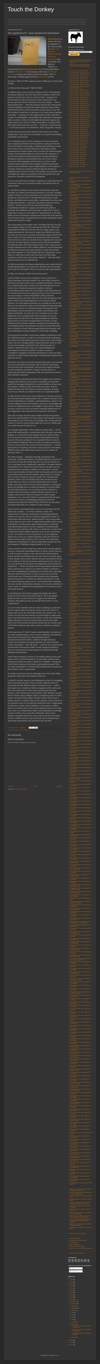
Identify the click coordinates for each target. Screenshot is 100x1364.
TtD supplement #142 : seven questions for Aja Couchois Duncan (81, 711)
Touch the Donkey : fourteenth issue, (79, 141)
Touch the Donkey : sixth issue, (78, 156)
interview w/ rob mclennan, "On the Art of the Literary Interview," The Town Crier (80, 1203)
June (72, 1315)
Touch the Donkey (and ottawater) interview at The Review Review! (81, 1224)
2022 (71, 1288)
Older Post (59, 786)
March (73, 1321)
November (74, 1303)
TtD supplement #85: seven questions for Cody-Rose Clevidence (80, 902)
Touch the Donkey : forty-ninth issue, (79, 71)
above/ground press (75, 1238)
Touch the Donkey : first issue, (77, 166)
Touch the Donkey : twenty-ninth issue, (79, 111)
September (74, 1308)
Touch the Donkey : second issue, (78, 164)
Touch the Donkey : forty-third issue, (79, 82)
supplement (25, 729)
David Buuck (15, 729)
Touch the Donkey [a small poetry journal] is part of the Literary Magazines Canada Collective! (81, 61)
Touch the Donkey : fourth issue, (78, 158)
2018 (71, 1297)
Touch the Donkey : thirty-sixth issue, (79, 98)
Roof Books (42, 77)
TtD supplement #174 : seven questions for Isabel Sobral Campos (81, 604)
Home (35, 786)
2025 (71, 1281)
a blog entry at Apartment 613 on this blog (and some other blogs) (80, 1213)
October (73, 1306)
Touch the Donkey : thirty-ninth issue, (79, 92)
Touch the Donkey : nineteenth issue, (79, 131)
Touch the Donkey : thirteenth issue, (79, 143)
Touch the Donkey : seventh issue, (78, 154)
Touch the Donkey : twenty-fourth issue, (80, 121)
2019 (71, 1295)
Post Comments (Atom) (21, 789)
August (73, 1310)
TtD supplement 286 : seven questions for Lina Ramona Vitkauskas (80, 225)
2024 (71, 1283)
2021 (71, 1290)
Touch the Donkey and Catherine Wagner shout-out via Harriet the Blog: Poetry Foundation (80, 1221)
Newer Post (11, 786)
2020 (71, 1292)
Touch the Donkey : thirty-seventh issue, (80, 95)
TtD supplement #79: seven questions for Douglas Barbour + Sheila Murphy (80, 922)
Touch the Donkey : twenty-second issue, (80, 125)
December (74, 1301)
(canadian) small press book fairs (78, 1240)
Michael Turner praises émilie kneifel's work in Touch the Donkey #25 (81, 1193)
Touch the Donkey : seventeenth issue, (80, 135)
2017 (71, 1299)
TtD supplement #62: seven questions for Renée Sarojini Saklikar (80, 979)
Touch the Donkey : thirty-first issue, (79, 107)
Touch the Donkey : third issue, (77, 162)
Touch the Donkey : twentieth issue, (79, 129)
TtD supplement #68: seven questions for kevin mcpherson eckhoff (80, 959)
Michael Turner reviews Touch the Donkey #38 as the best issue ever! (80, 1189)
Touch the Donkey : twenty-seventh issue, (80, 115)
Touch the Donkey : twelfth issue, (78, 145)
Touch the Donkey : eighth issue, (78, 152)
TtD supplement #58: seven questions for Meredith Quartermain (80, 992)
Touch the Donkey (31, 9)
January (73, 1337)
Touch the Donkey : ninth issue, (78, 150)
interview (20, 729)
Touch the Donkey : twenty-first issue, (79, 127)
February (73, 1324)
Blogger (57, 1355)
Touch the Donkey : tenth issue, (78, 149)
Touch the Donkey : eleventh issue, (79, 147)
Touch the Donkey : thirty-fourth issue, (79, 101)
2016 (71, 1340)
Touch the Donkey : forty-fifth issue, (79, 78)
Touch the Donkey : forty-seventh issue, (80, 74)
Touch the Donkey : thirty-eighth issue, (79, 94)
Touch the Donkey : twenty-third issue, (79, 123)
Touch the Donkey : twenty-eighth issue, (80, 113)
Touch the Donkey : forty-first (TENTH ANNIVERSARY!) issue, (79, 87)
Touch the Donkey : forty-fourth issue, (79, 80)
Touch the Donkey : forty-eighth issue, (79, 73)
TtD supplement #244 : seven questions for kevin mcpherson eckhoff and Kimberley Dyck (81, 369)
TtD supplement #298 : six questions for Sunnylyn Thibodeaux (80, 185)
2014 (71, 1344)
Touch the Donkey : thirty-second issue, (80, 105)
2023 (71, 1286)
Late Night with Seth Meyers (77, 1253)
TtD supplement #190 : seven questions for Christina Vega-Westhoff (81, 551)
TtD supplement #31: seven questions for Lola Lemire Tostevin (80, 1083)
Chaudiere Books (74, 1242)
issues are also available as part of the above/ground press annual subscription (80, 65)
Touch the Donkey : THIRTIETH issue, (79, 109)
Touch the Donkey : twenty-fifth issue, (79, 119)
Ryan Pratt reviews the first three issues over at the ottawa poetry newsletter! (80, 1216)
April (72, 1319)
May (72, 1317)
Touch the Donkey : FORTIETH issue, (79, 90)
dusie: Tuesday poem (75, 1244)
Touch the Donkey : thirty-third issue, (79, 103)
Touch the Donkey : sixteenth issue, (79, 137)
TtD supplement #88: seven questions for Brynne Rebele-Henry (80, 892)
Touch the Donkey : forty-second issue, (80, 84)
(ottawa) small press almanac (77, 1246)
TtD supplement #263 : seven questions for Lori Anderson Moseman (81, 302)
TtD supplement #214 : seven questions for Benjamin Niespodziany (81, 470)
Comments (72, 1271)
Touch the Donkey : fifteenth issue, (78, 139)
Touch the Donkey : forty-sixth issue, (79, 77)
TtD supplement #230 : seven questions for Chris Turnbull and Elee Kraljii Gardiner (81, 417)
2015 (71, 1342)
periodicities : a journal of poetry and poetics (81, 1248)
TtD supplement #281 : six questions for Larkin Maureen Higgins (80, 242)
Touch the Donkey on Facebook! (78, 1233)
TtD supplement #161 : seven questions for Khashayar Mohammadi (81, 647)
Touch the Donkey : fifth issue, (77, 160)
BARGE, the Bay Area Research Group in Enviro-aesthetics (54, 54)
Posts (71, 1268)
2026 (71, 1279)
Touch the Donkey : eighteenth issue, (79, 133)
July (72, 1312)
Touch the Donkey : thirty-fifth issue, (79, 99)
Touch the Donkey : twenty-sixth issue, (79, 117)
